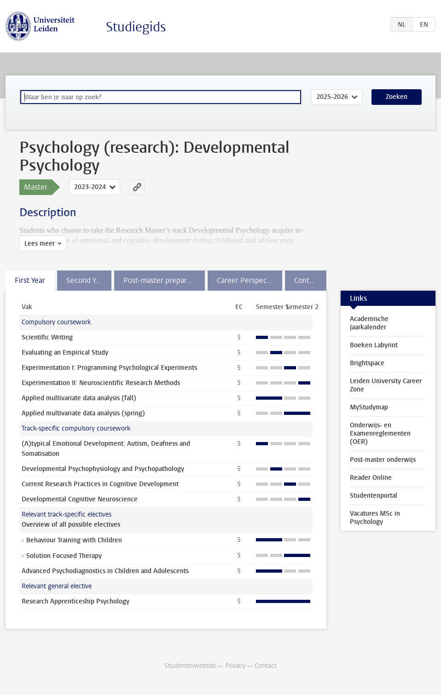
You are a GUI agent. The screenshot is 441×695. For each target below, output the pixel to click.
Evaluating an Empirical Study (65, 352)
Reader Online (371, 477)
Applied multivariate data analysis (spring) (83, 413)
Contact (266, 665)
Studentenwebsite (190, 665)
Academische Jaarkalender (369, 323)
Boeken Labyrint (374, 345)
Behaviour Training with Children (74, 540)
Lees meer (39, 243)
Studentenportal (373, 495)
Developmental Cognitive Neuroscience (80, 499)
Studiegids (136, 26)
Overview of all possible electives (71, 524)
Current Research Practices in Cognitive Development (100, 484)
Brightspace (367, 363)
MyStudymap (369, 407)
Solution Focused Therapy (64, 555)
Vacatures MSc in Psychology (375, 517)
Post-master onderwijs (383, 459)
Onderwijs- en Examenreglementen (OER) (380, 433)
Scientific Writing (47, 337)
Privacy (235, 665)
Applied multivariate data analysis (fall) (79, 398)
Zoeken (396, 96)
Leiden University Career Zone (386, 385)
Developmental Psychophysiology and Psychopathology (103, 469)
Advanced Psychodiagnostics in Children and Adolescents (105, 571)
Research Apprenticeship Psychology (75, 601)
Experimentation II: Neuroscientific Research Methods (101, 383)
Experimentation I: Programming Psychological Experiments (109, 367)
